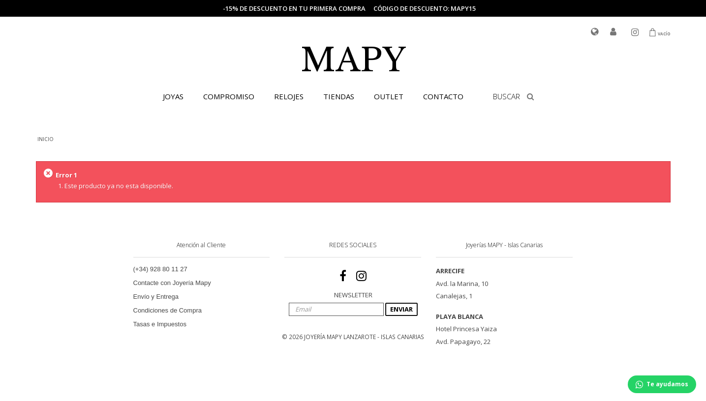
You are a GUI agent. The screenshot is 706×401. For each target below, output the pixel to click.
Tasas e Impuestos (159, 324)
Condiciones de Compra (167, 310)
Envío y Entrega (156, 296)
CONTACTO (443, 96)
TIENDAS (338, 96)
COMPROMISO (228, 96)
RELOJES (289, 96)
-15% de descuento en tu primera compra (294, 8)
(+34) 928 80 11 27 (160, 269)
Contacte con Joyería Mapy (172, 282)
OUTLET (388, 96)
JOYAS (173, 96)
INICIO (45, 139)
